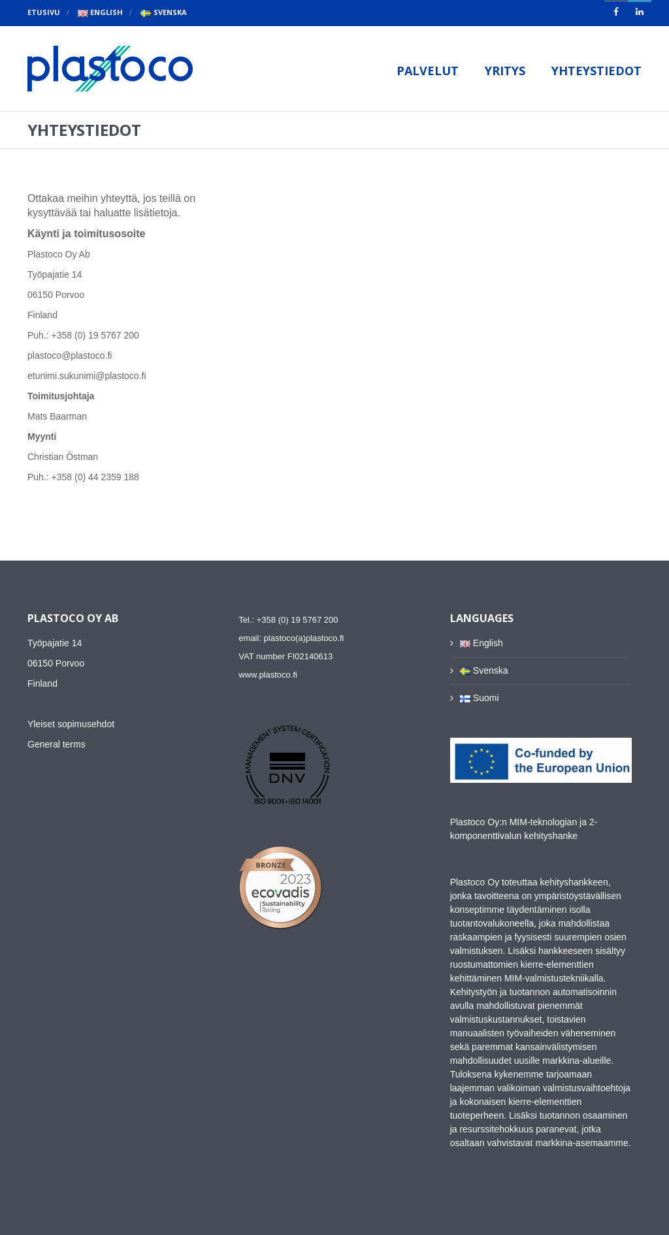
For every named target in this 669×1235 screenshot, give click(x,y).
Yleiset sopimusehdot (70, 724)
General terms (56, 744)
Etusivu (43, 12)
